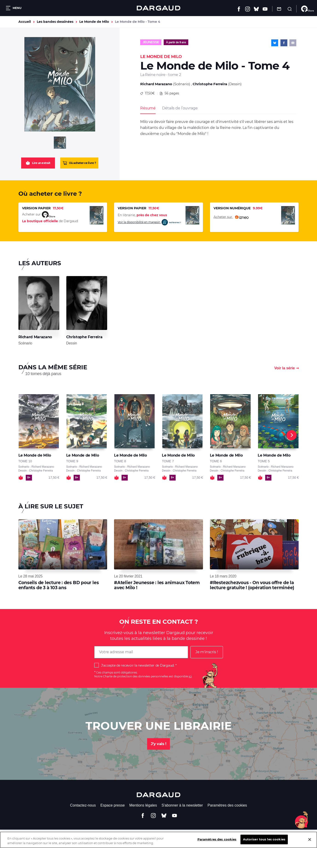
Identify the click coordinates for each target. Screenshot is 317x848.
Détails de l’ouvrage (179, 108)
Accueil (24, 22)
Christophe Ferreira (210, 84)
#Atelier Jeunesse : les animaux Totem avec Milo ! (157, 585)
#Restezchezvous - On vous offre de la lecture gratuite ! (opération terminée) (252, 585)
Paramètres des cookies (227, 805)
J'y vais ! (158, 744)
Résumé (148, 108)
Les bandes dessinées (55, 22)
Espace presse (112, 805)
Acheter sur (231, 217)
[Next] (291, 435)
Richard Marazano (156, 84)
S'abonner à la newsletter (182, 805)
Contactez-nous (83, 805)
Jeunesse (151, 42)
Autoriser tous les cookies (264, 842)
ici (190, 676)
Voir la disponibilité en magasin (150, 222)
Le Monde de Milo (94, 22)
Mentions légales (143, 805)
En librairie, (142, 215)
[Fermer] (310, 842)
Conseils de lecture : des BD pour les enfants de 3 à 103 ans (58, 585)
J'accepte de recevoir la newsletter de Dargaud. (137, 665)
